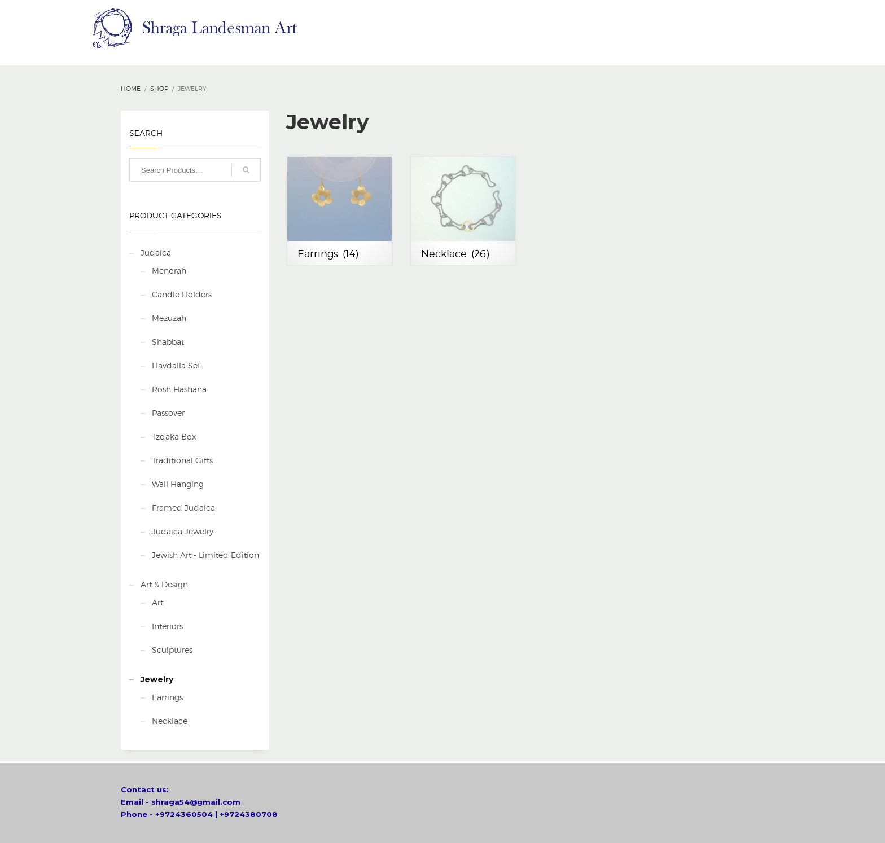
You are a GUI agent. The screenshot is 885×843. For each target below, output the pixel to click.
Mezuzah (169, 318)
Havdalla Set (176, 365)
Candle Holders (182, 294)
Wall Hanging (178, 484)
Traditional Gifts (182, 460)
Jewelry (157, 679)
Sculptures (172, 650)
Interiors (167, 626)
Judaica (156, 252)
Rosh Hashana (179, 389)
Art (157, 602)
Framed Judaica (183, 507)
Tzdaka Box (174, 436)
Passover (168, 413)
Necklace (169, 721)
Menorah (169, 270)
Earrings (167, 697)
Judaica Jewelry (182, 531)
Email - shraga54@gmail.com (180, 801)
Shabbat (168, 341)
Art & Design (164, 584)
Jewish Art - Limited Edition (205, 555)
